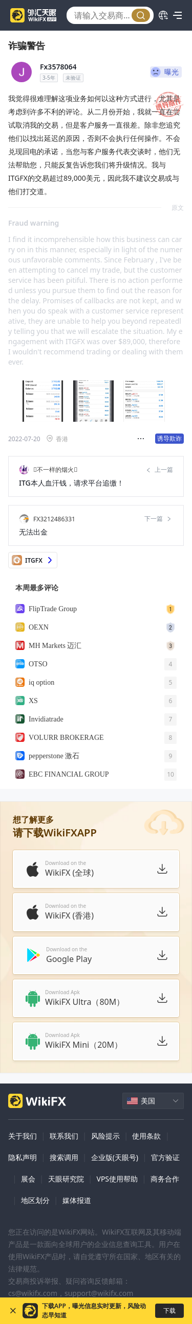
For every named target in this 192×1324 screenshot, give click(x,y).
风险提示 (105, 1136)
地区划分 (35, 1200)
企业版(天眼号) (114, 1157)
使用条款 (146, 1136)
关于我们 (22, 1136)
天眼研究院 (66, 1179)
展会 (28, 1179)
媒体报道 (76, 1200)
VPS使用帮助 (117, 1179)
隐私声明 (22, 1157)
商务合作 (165, 1179)
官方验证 (165, 1157)
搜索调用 (64, 1157)
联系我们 (64, 1136)
